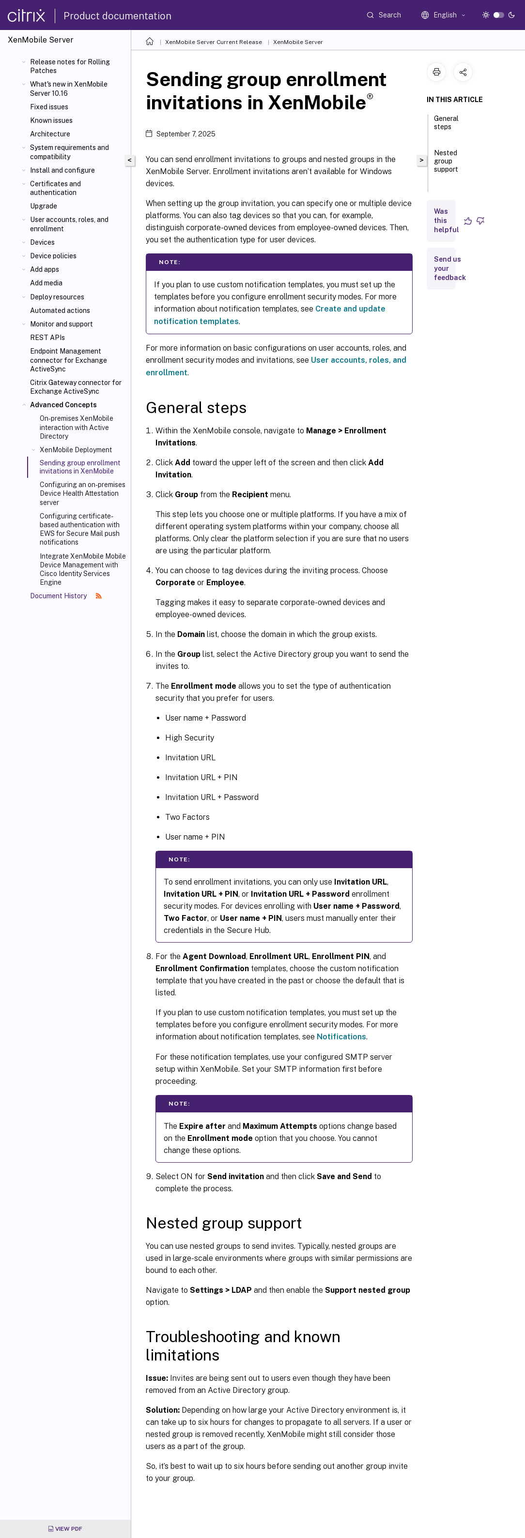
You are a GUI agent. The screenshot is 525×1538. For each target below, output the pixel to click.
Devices (42, 242)
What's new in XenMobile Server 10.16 (69, 88)
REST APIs (47, 337)
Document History (66, 596)
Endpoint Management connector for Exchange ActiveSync (68, 359)
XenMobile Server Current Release (213, 42)
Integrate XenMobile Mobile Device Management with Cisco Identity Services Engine (83, 569)
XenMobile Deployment (76, 450)
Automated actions (60, 310)
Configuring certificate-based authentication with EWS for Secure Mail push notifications (80, 529)
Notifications (341, 1036)
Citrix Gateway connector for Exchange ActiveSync (76, 387)
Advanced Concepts (63, 405)
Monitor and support (61, 324)
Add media (46, 283)
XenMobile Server (298, 42)
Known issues (51, 120)
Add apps (44, 269)
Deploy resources (57, 297)
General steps (446, 127)
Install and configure (62, 170)
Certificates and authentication (55, 188)
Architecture (50, 134)
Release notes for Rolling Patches (70, 66)
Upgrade (43, 206)
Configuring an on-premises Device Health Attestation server (82, 493)
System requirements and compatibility (69, 152)
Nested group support (446, 165)
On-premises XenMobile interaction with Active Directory (76, 427)
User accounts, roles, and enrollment (69, 224)
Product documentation (117, 16)
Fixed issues (49, 107)
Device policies (53, 256)
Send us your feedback (450, 268)
